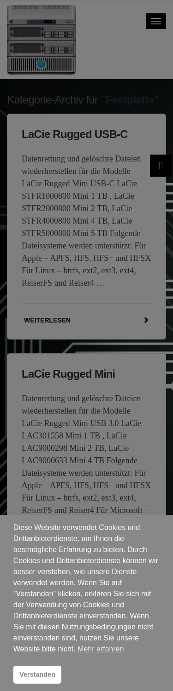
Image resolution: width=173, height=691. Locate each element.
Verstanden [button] (37, 674)
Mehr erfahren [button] (101, 649)
